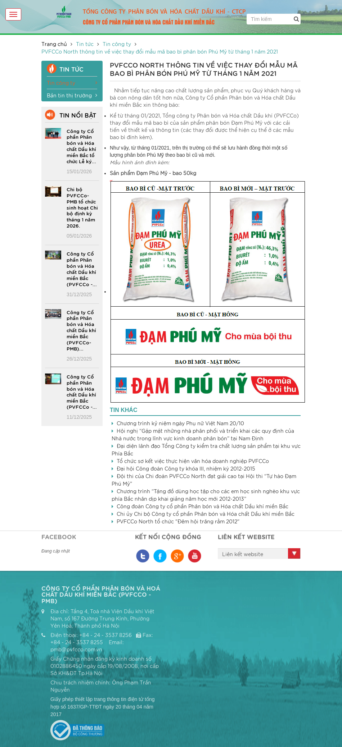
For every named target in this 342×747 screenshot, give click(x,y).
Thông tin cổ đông (264, 615)
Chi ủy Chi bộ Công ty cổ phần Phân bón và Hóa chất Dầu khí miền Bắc (205, 513)
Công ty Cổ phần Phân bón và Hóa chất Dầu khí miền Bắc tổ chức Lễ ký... (81, 146)
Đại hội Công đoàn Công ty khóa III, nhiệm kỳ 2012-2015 (186, 468)
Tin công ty (117, 44)
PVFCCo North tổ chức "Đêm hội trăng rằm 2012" (178, 521)
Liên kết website (242, 554)
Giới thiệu (182, 598)
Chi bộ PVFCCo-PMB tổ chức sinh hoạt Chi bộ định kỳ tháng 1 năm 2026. (82, 207)
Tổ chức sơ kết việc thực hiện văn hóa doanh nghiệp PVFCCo (193, 461)
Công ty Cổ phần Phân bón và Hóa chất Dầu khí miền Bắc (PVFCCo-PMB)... (81, 330)
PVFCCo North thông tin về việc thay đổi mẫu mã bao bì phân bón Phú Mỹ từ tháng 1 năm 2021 (159, 51)
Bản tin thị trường (72, 95)
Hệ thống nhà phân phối (197, 621)
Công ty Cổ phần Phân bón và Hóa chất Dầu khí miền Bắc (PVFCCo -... (82, 268)
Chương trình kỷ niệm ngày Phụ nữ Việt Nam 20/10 (180, 423)
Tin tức (85, 44)
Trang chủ (54, 44)
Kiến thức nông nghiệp (259, 602)
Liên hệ (246, 625)
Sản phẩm (182, 608)
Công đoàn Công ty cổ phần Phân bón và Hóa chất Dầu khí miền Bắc (202, 506)
